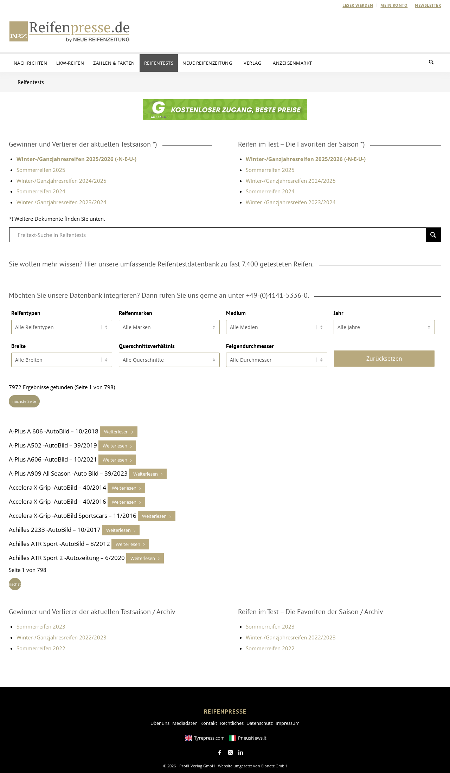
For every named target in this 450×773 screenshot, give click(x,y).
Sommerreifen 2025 (41, 169)
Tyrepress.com (209, 735)
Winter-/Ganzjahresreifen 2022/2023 (62, 634)
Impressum (288, 720)
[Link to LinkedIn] (241, 750)
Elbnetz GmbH (274, 763)
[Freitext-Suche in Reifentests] (225, 234)
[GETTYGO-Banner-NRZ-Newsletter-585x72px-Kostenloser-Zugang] (225, 118)
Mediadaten (185, 720)
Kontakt (208, 720)
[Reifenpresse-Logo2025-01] (69, 31)
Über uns (159, 720)
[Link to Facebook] (219, 750)
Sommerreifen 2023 (41, 623)
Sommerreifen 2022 (41, 645)
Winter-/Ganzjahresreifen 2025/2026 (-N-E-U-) (306, 158)
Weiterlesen (116, 429)
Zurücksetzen (384, 356)
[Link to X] (230, 750)
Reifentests (31, 81)
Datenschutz (259, 720)
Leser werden (357, 5)
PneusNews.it (252, 735)
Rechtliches (232, 720)
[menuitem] (358, 5)
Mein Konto (393, 5)
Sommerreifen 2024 (41, 191)
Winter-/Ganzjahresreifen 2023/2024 (62, 202)
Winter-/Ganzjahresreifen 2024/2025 (62, 180)
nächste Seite (24, 398)
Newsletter (428, 5)
